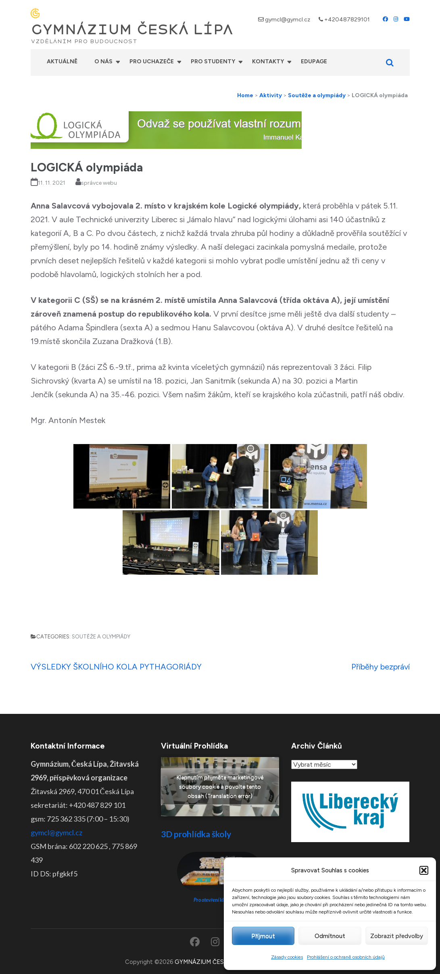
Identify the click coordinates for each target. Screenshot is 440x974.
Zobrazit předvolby (396, 936)
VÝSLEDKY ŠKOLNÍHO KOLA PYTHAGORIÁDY (116, 667)
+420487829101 (347, 19)
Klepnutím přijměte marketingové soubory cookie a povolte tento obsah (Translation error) (220, 786)
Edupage (314, 61)
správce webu (99, 182)
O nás (103, 61)
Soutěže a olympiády (101, 637)
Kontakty (268, 61)
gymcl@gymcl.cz (287, 19)
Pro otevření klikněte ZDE (220, 900)
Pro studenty (213, 61)
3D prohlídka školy (196, 834)
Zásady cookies (287, 957)
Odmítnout (330, 936)
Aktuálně (62, 61)
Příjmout (263, 936)
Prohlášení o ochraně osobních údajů (346, 957)
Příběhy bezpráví (380, 667)
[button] (424, 870)
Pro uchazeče (151, 61)
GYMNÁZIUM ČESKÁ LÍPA (132, 30)
